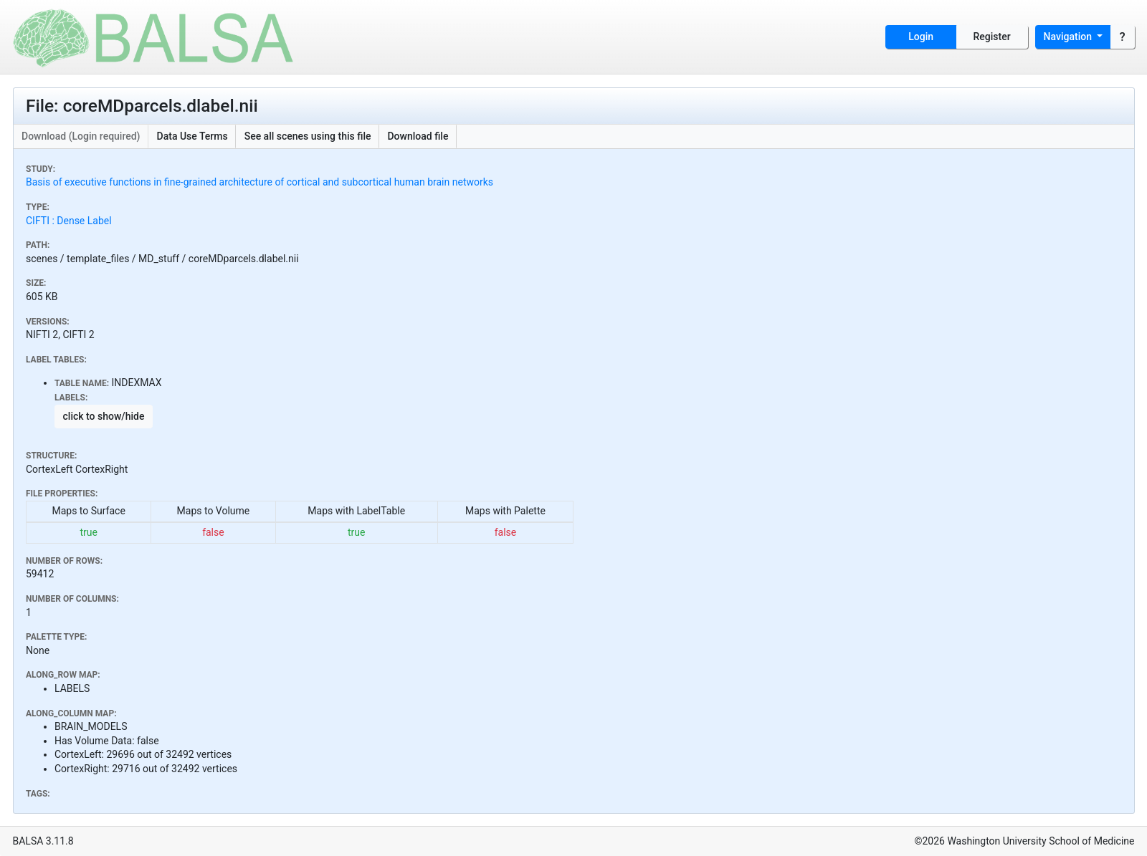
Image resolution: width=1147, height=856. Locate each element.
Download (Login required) (81, 136)
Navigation (1069, 36)
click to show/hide (104, 416)
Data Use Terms (192, 136)
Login (920, 36)
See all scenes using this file (307, 136)
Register (992, 36)
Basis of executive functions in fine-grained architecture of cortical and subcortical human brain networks (259, 182)
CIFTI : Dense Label (69, 220)
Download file (417, 136)
